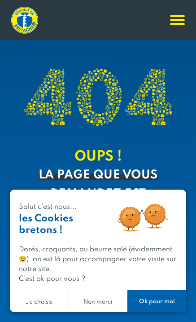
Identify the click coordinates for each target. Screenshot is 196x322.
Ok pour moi (157, 301)
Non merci (97, 301)
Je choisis (39, 301)
